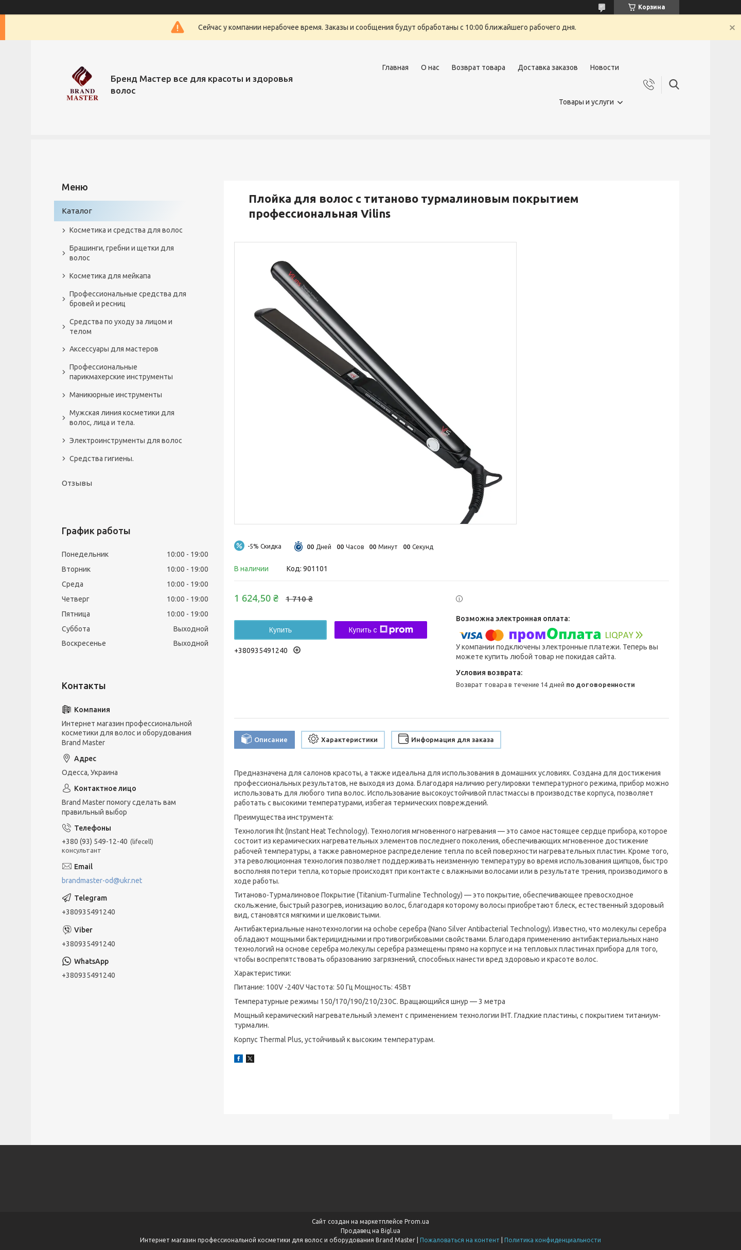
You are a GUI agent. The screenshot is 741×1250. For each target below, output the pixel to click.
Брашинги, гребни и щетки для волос (121, 253)
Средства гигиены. (101, 458)
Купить (280, 630)
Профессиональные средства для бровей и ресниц (127, 299)
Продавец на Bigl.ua (370, 1230)
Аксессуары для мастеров (113, 349)
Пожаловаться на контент (460, 1240)
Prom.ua (416, 1221)
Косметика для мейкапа (110, 276)
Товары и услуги (586, 102)
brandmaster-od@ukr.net (102, 880)
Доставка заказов (548, 67)
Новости (604, 67)
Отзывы (77, 483)
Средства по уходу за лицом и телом (120, 327)
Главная (395, 67)
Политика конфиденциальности (552, 1240)
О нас (430, 67)
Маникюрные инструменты (115, 395)
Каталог (77, 210)
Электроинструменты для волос (125, 440)
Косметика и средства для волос (126, 230)
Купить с (380, 630)
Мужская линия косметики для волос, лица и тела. (121, 418)
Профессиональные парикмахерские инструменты (121, 372)
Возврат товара (478, 67)
